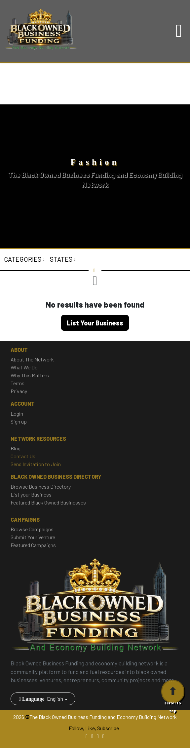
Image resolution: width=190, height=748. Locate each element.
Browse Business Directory (41, 486)
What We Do (24, 367)
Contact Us (23, 456)
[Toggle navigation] (178, 30)
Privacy (19, 391)
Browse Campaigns (32, 529)
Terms (17, 383)
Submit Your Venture (33, 537)
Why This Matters (30, 375)
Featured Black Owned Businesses (48, 502)
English (41, 698)
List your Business (31, 494)
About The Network (32, 359)
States (62, 259)
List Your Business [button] (95, 323)
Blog (15, 448)
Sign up (19, 421)
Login (17, 413)
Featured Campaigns (33, 545)
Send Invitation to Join (36, 464)
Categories (23, 259)
